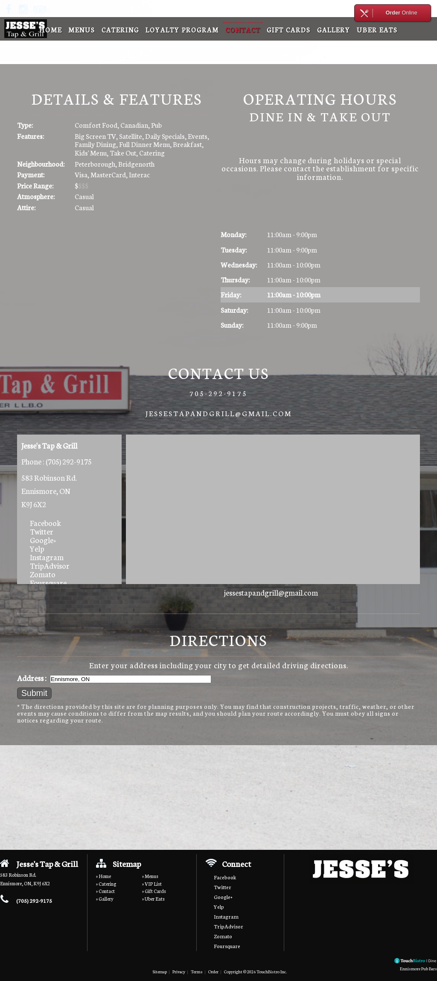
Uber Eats (377, 29)
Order (213, 971)
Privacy (178, 971)
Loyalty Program (182, 29)
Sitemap (160, 971)
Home (50, 29)
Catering (120, 29)
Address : (32, 678)
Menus (81, 29)
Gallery (333, 29)
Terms (197, 971)
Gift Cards (289, 29)
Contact (242, 29)
